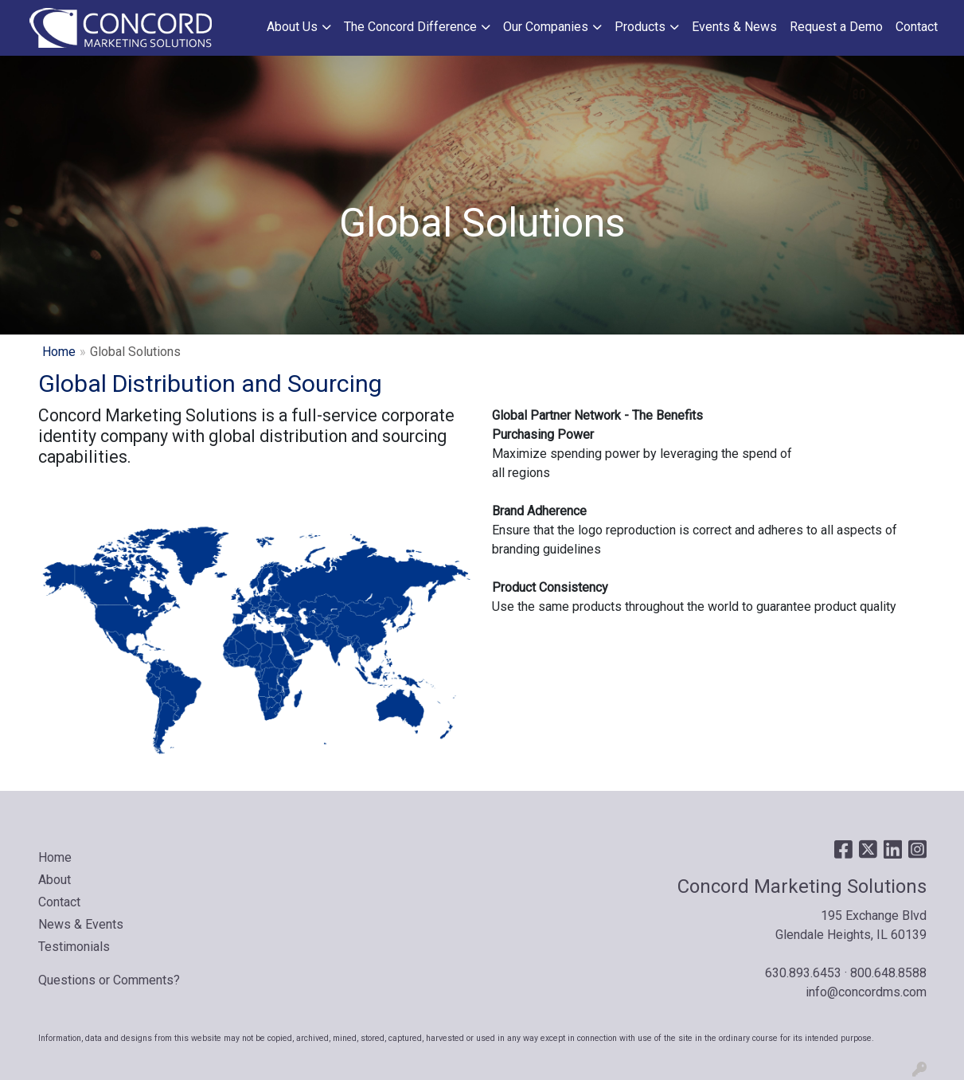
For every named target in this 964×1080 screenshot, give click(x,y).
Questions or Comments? (109, 980)
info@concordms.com (866, 992)
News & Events (80, 924)
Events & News (734, 26)
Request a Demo (836, 26)
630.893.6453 (803, 972)
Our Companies (545, 26)
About (54, 879)
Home (59, 351)
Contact (917, 26)
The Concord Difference (410, 26)
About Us (292, 26)
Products (640, 26)
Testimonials (74, 946)
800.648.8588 (888, 972)
